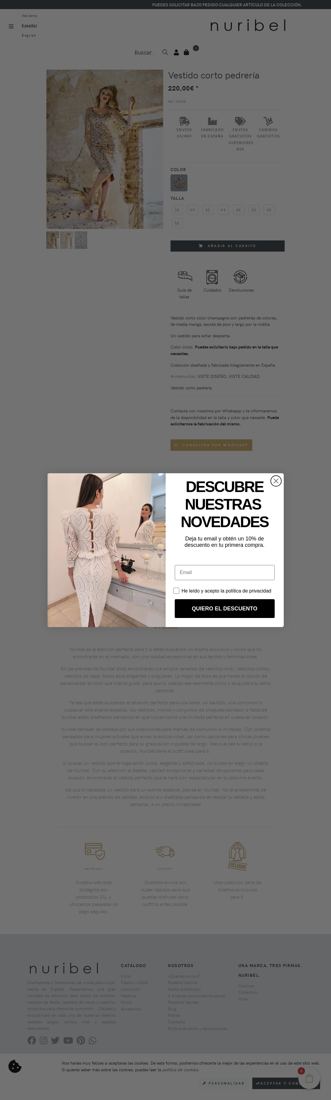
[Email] (225, 572)
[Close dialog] (276, 481)
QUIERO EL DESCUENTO (224, 609)
